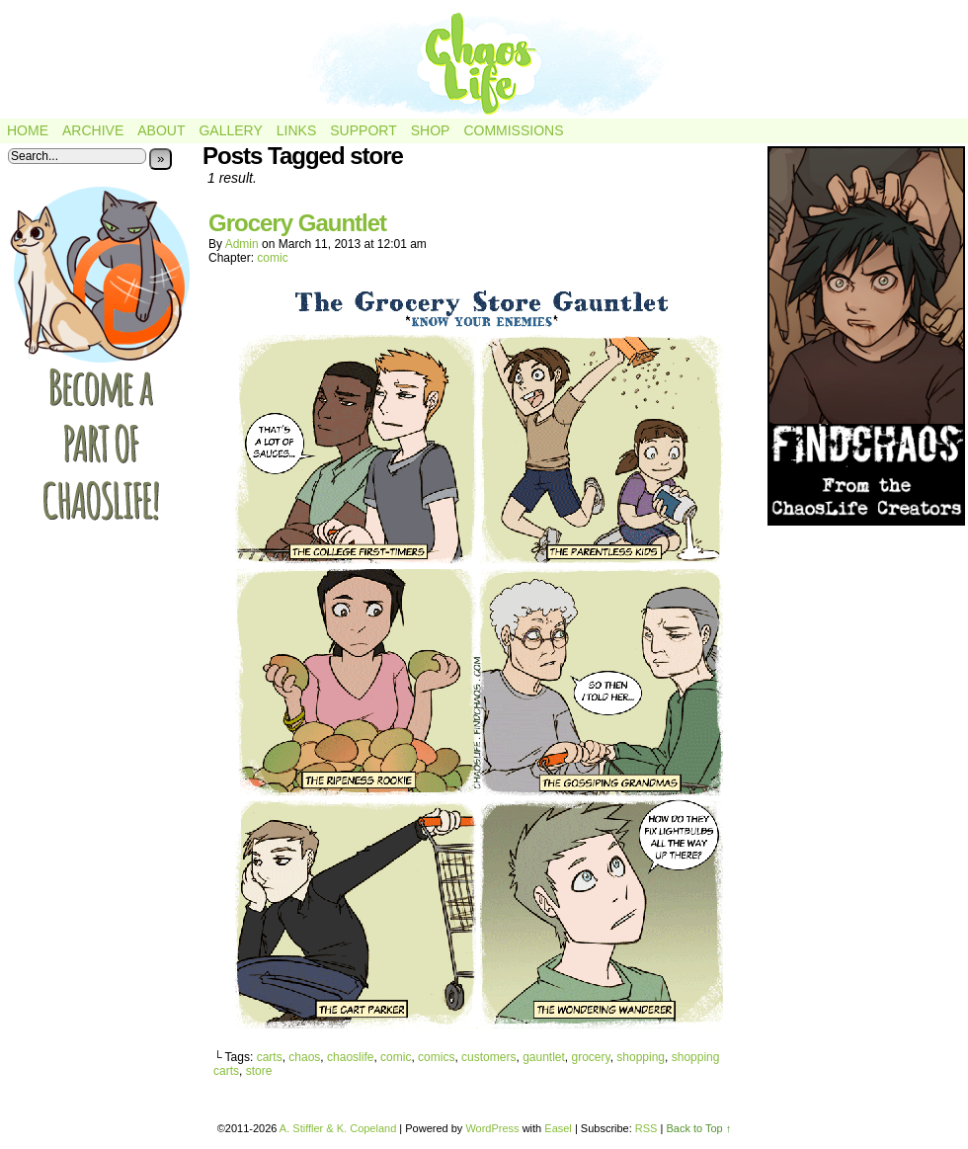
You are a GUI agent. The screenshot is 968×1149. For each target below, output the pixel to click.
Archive (92, 130)
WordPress (492, 1128)
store (259, 1071)
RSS (646, 1128)
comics (436, 1057)
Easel (558, 1128)
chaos (304, 1057)
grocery (591, 1057)
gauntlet (544, 1057)
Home (27, 130)
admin (242, 244)
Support (363, 130)
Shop (430, 130)
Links (296, 130)
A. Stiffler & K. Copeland (338, 1128)
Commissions (513, 130)
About (161, 130)
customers (488, 1057)
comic (272, 258)
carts (269, 1057)
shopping (640, 1057)
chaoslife (350, 1057)
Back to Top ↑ (698, 1128)
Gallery (230, 130)
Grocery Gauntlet (297, 222)
